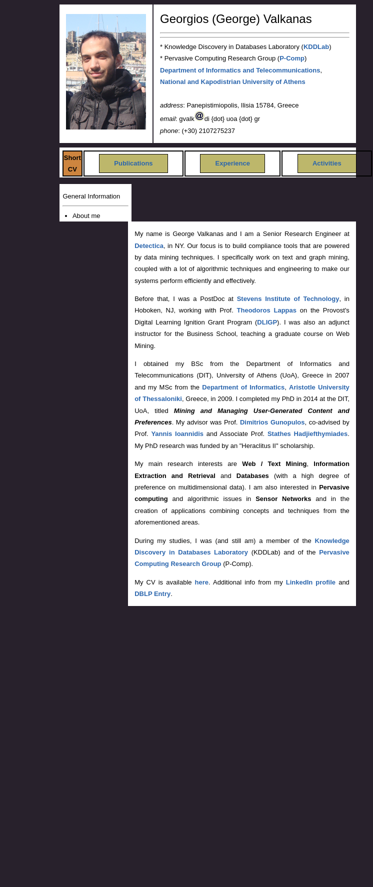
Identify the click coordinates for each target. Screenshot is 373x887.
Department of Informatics (243, 387)
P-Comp (292, 58)
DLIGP (267, 322)
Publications (133, 163)
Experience (233, 163)
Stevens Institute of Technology (288, 298)
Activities (327, 163)
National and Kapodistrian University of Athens (233, 82)
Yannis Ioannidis (177, 434)
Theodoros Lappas (266, 310)
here (201, 582)
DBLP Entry (152, 594)
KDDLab (316, 46)
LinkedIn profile (311, 582)
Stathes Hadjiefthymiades (308, 434)
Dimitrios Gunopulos (272, 422)
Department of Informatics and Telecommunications (240, 70)
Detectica (149, 246)
